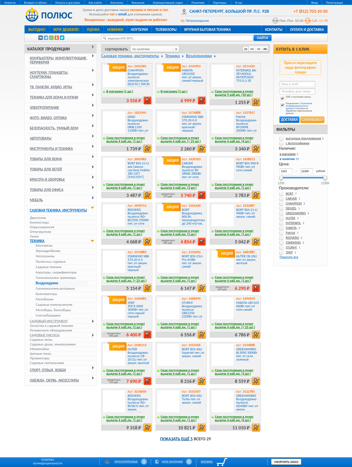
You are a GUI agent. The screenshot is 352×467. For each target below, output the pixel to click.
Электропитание (44, 107)
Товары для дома (46, 159)
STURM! (291, 247)
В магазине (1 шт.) (119, 91)
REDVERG (292, 238)
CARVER (291, 198)
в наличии (287, 159)
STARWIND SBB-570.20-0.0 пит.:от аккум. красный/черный (193, 124)
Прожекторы (40, 358)
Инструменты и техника (51, 149)
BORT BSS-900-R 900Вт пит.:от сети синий (247, 166)
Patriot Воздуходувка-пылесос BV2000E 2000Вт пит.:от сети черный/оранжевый (246, 127)
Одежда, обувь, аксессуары (54, 380)
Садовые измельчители (54, 305)
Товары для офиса (46, 190)
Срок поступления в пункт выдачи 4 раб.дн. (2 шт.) (180, 232)
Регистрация (334, 2)
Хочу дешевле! (66, 29)
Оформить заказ (286, 462)
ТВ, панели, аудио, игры (51, 87)
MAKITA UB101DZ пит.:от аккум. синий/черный (192, 75)
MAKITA (291, 228)
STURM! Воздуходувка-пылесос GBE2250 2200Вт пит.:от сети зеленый (192, 311)
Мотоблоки (45, 299)
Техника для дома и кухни (54, 97)
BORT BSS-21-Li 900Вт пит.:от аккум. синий (246, 213)
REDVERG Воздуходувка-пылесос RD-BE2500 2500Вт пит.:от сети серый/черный (138, 218)
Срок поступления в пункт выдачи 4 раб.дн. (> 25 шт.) (181, 139)
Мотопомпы (45, 256)
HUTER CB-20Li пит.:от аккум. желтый (246, 259)
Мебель (36, 200)
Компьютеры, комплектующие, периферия (58, 60)
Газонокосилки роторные (55, 288)
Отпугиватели (40, 231)
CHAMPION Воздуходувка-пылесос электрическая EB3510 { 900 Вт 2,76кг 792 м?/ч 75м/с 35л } (139, 80)
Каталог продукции (48, 49)
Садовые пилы (41, 339)
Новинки (115, 29)
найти (262, 38)
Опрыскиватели (42, 227)
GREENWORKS (296, 213)
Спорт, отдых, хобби (48, 370)
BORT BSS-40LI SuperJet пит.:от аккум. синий (193, 352)
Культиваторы (46, 294)
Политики (197, 2)
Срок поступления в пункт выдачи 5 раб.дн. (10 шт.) (234, 93)
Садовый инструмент (49, 321)
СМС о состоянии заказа (295, 98)
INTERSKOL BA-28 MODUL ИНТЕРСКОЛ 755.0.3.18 (246, 75)
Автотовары (41, 138)
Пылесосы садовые (51, 262)
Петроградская (197, 20)
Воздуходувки (47, 283)
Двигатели (38, 218)
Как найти (95, 2)
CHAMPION (294, 203)
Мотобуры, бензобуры (53, 310)
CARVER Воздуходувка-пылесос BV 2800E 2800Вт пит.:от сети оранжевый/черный (192, 173)
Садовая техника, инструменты (58, 210)
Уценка (93, 29)
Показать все (289, 257)
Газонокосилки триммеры (56, 278)
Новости (10, 2)
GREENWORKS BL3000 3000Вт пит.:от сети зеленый (246, 354)
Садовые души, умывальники (53, 344)
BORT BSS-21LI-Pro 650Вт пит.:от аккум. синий (192, 261)
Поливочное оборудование (51, 330)
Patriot (290, 233)
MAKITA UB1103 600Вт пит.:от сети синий (247, 306)
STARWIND (293, 242)
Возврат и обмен (35, 2)
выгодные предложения (303, 138)
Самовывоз (312, 119)
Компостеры (39, 222)
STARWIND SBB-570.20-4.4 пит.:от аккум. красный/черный (139, 263)
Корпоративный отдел (168, 2)
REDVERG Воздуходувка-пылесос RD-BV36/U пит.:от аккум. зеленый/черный (138, 406)
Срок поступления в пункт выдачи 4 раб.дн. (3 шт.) (180, 186)
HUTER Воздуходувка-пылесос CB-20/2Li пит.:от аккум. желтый (138, 356)
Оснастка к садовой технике (51, 325)
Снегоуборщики (48, 315)
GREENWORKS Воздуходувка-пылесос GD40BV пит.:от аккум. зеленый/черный (247, 406)
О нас (238, 2)
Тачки (34, 236)
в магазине (288, 154)
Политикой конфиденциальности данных (299, 106)
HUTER (290, 218)
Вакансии (138, 2)
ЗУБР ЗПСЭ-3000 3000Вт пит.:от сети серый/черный (138, 310)
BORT (289, 194)
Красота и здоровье (47, 179)
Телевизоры (166, 29)
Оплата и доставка (67, 2)
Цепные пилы (40, 353)
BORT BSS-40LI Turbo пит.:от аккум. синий (192, 399)
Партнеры (219, 2)
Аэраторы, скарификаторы (56, 272)
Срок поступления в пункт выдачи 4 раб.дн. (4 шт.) (234, 139)
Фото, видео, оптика (48, 118)
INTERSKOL (293, 223)
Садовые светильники (47, 363)
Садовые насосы (44, 335)
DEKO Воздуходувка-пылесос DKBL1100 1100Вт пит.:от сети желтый (138, 125)
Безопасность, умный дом (54, 128)
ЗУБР (289, 252)
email (122, 14)
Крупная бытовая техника (207, 29)
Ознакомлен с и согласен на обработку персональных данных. (296, 108)
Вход (314, 2)
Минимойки (39, 349)
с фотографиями (297, 143)
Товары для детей (46, 169)
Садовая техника (49, 267)
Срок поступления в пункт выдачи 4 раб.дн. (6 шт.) (234, 418)
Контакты (116, 2)
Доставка (289, 119)
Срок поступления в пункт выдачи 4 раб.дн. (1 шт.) (125, 139)
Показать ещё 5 (176, 439)
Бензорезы (44, 245)
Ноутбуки (139, 29)
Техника (37, 241)
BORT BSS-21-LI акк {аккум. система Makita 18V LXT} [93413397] (139, 170)
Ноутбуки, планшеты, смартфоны (49, 74)
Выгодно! (37, 29)
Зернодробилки (48, 251)
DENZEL (291, 208)
